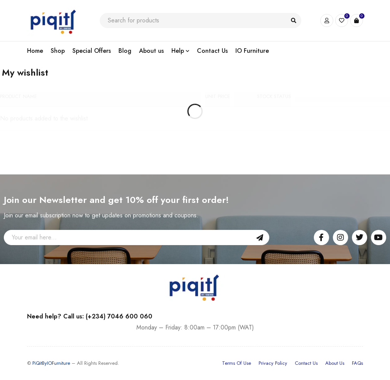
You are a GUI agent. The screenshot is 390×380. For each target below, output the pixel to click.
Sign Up (259, 237)
